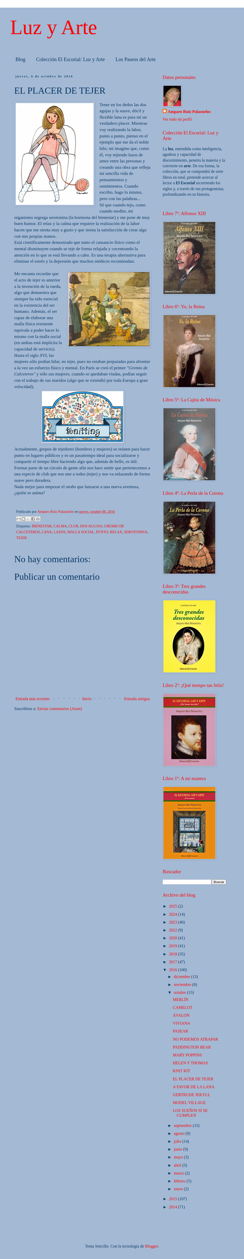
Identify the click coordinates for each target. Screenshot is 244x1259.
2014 (173, 1207)
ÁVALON (181, 1015)
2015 (173, 1199)
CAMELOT (182, 1007)
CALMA (60, 526)
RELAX (116, 532)
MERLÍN (180, 999)
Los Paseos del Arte (135, 59)
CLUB (73, 526)
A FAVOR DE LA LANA (194, 1087)
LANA (47, 532)
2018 (173, 954)
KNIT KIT (181, 1071)
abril (178, 1165)
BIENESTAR (42, 526)
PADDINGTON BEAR (192, 1047)
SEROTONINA (135, 532)
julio (178, 1141)
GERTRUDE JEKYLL (191, 1095)
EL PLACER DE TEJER (193, 1079)
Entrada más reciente (33, 699)
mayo (179, 1157)
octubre (180, 992)
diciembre (182, 976)
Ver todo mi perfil (177, 119)
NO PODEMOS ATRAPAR (195, 1039)
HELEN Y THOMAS (190, 1063)
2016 (173, 970)
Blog (20, 59)
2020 (173, 938)
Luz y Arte (53, 27)
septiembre (183, 1125)
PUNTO (102, 532)
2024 (173, 914)
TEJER (21, 538)
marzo (179, 1173)
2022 (173, 930)
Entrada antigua (137, 699)
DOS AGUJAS (91, 526)
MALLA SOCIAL (80, 532)
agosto (180, 1133)
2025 (173, 906)
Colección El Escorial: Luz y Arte (70, 59)
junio (178, 1149)
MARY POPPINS (187, 1055)
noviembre (183, 984)
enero (179, 1189)
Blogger (151, 1246)
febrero (180, 1181)
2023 (173, 922)
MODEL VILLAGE (189, 1102)
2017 (173, 962)
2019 (173, 946)
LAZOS (59, 532)
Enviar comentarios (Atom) (59, 708)
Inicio (87, 699)
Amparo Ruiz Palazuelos (189, 111)
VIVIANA (181, 1023)
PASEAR (180, 1031)
